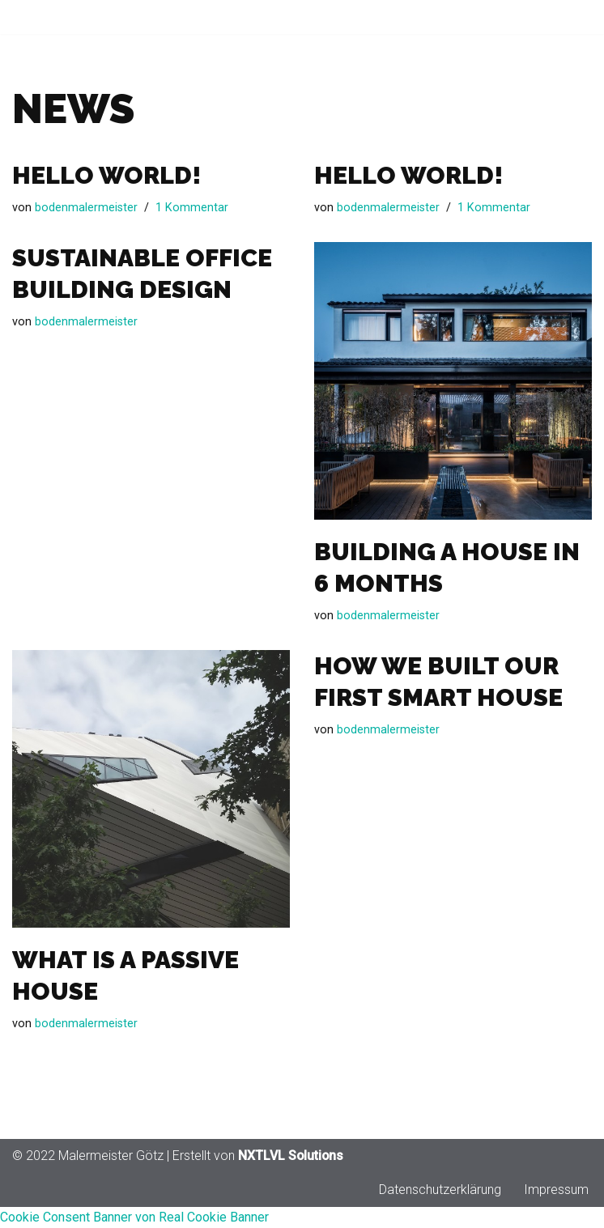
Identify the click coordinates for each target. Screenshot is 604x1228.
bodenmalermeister (86, 208)
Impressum (556, 1210)
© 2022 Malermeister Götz (88, 1176)
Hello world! (106, 175)
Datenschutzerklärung (440, 1210)
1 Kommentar (191, 208)
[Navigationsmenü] (573, 17)
